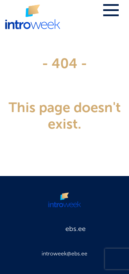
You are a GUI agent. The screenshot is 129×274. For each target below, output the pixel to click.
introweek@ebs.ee (64, 253)
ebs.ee (75, 228)
